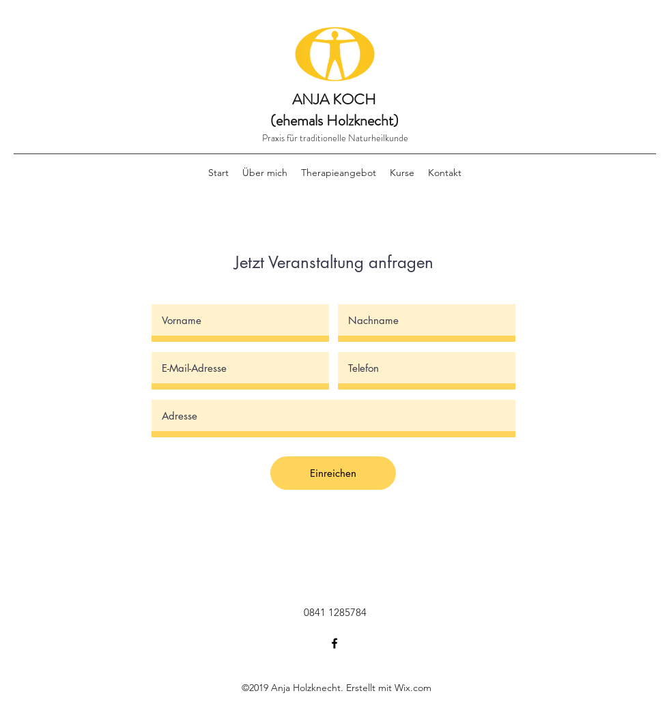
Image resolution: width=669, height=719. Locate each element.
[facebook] (334, 643)
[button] (338, 172)
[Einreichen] (333, 473)
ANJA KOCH (334, 99)
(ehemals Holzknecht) (334, 120)
